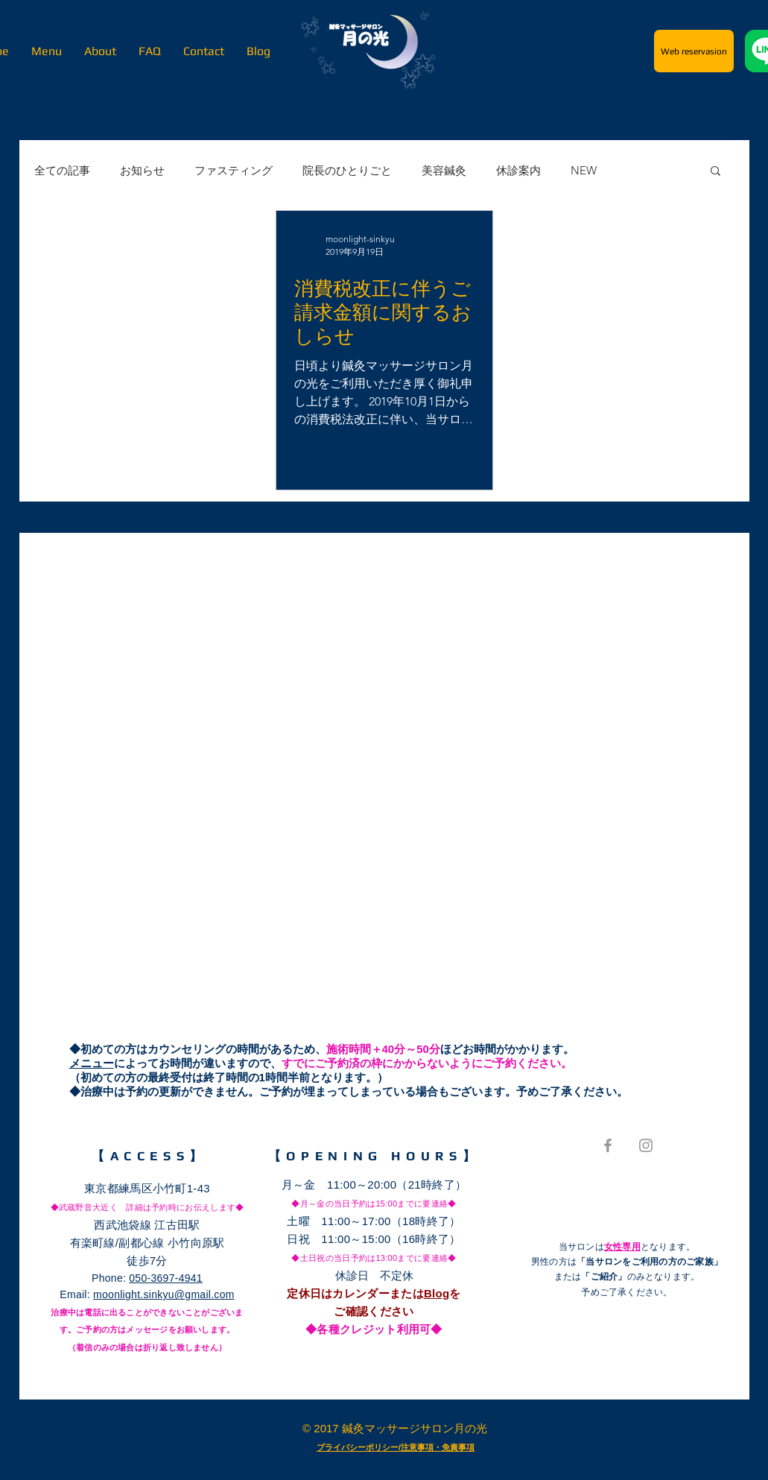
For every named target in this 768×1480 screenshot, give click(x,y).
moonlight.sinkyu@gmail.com (164, 1294)
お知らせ (142, 170)
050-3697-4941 (166, 1278)
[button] (715, 172)
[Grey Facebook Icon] (608, 1145)
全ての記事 (62, 170)
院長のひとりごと (347, 170)
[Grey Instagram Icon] (646, 1145)
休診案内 (518, 170)
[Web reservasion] (694, 51)
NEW (584, 170)
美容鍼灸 (444, 170)
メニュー (91, 1063)
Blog (437, 1293)
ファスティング (233, 170)
